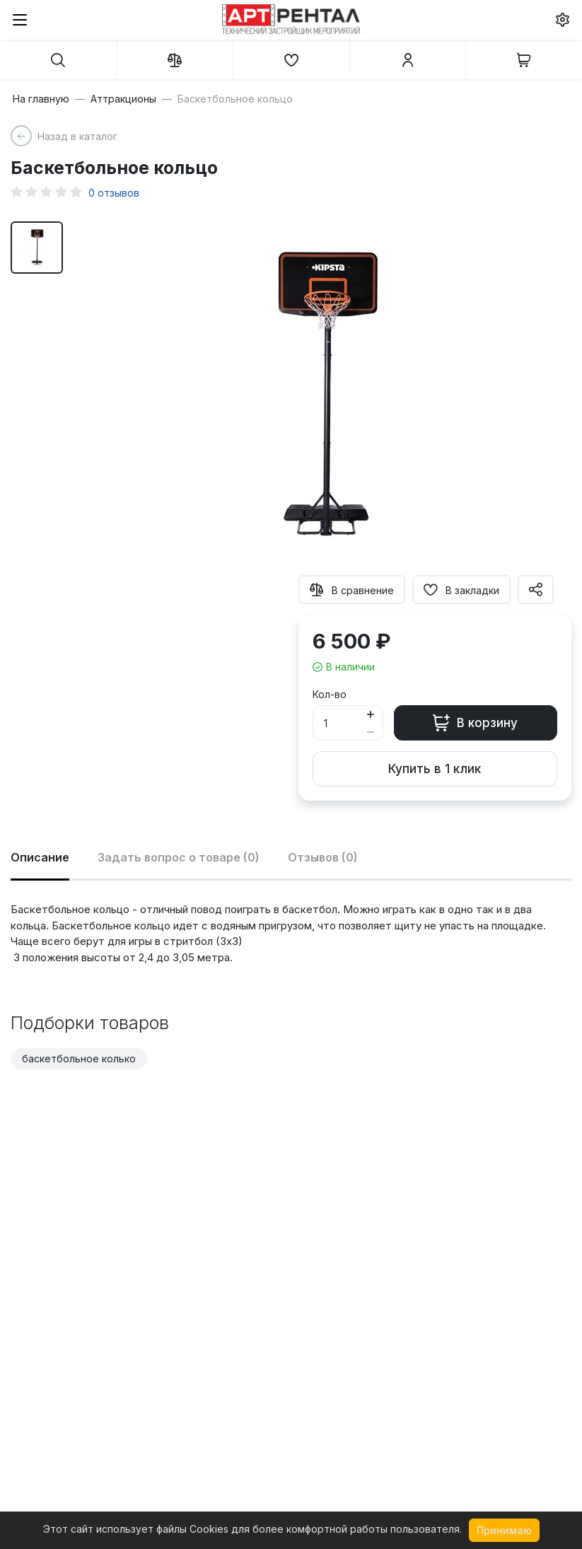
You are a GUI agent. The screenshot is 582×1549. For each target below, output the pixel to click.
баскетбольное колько (79, 1058)
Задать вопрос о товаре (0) (179, 857)
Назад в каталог (77, 136)
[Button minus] (371, 732)
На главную (41, 99)
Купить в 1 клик (434, 769)
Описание (40, 857)
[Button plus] (371, 714)
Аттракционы (123, 99)
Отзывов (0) (323, 857)
